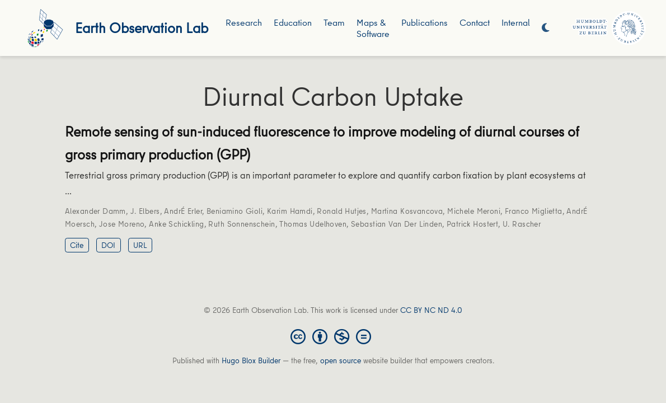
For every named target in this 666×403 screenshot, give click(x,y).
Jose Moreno (122, 223)
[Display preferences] (546, 28)
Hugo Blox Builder (251, 360)
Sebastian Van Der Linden (396, 223)
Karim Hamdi (290, 211)
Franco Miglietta (533, 211)
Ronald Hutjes (341, 211)
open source (340, 360)
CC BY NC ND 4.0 (431, 310)
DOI (108, 245)
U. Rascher (522, 223)
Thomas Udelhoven (312, 223)
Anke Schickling (176, 223)
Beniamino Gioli (234, 211)
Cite (76, 245)
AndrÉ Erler (183, 211)
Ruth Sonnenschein (241, 223)
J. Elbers (145, 211)
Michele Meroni (473, 211)
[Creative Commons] (333, 336)
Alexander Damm (95, 211)
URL (140, 245)
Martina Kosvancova (407, 211)
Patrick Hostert (472, 223)
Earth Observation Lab (141, 28)
